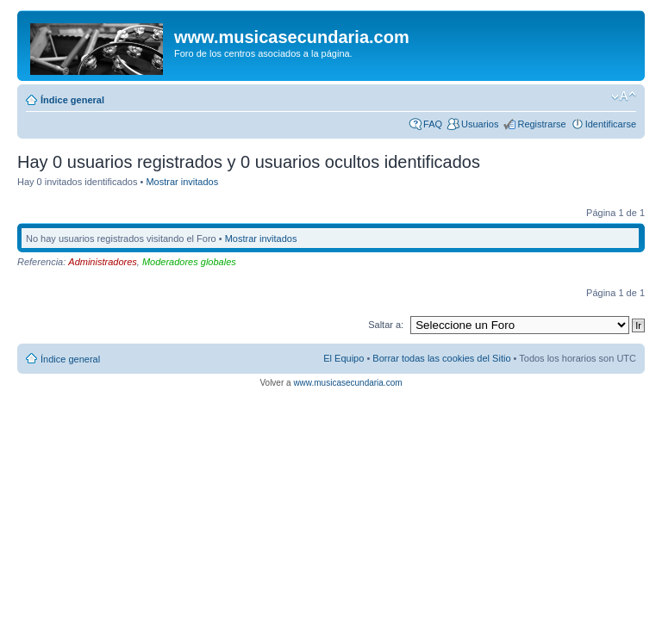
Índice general (72, 100)
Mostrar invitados (182, 182)
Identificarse (610, 124)
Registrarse (541, 124)
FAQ (432, 124)
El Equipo (343, 358)
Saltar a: (385, 324)
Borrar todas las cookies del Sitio (441, 358)
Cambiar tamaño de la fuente (623, 96)
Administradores (102, 262)
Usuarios (479, 124)
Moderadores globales (189, 262)
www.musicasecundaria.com (347, 382)
